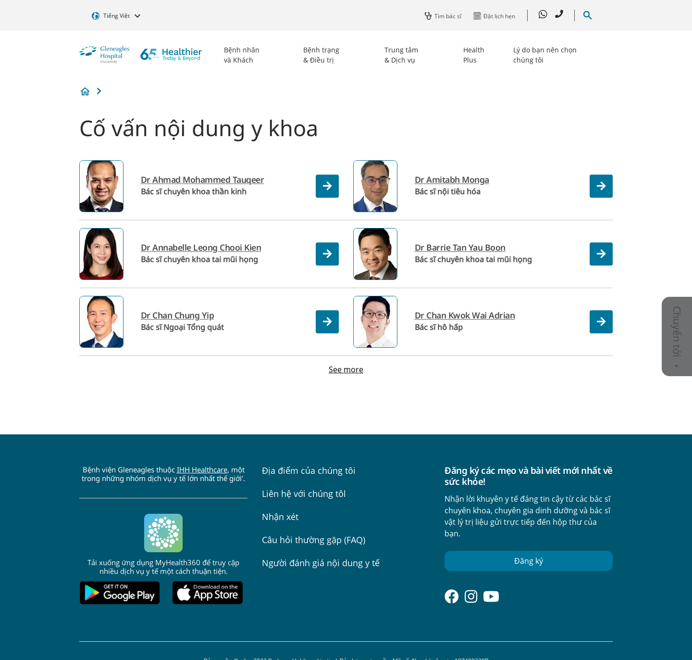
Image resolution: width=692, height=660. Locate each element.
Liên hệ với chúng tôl (304, 493)
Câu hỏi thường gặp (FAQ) (313, 540)
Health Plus (473, 54)
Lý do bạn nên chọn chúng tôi (545, 54)
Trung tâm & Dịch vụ (401, 54)
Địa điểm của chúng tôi (309, 470)
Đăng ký (528, 561)
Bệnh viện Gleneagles (85, 92)
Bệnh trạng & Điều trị (321, 54)
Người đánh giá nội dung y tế (321, 563)
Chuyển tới (677, 337)
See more (346, 369)
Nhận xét (280, 516)
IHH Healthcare (202, 469)
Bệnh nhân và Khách (242, 54)
